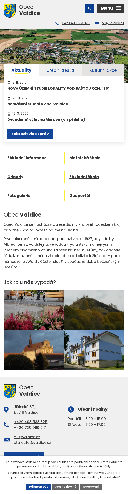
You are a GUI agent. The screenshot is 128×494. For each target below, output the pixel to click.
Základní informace (27, 158)
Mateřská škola (85, 158)
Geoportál (80, 196)
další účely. (103, 466)
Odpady (15, 177)
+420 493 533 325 (76, 23)
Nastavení (91, 487)
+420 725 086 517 (30, 427)
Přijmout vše (38, 487)
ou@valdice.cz (113, 23)
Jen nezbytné (65, 487)
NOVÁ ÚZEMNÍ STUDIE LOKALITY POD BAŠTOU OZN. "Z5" (58, 88)
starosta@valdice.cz (32, 443)
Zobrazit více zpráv (30, 133)
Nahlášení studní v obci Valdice (37, 104)
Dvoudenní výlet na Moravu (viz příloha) (46, 119)
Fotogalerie (18, 196)
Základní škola (84, 177)
